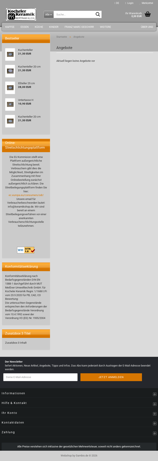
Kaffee (9, 26)
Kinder (53, 26)
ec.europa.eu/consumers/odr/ (26, 195)
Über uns (147, 26)
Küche (39, 26)
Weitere (105, 26)
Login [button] (129, 3)
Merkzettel (146, 3)
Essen (25, 26)
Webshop (66, 455)
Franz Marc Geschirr (79, 26)
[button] (116, 3)
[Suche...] (49, 14)
